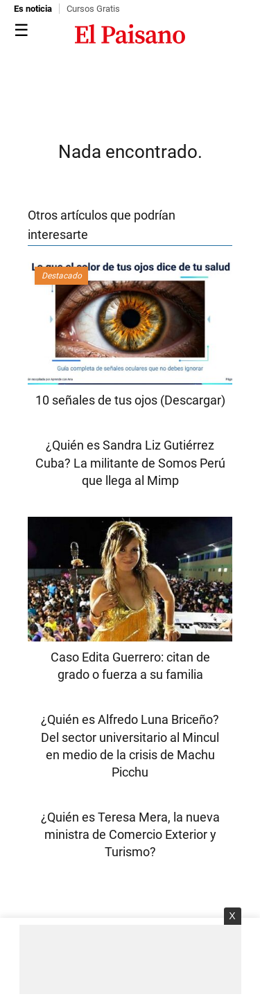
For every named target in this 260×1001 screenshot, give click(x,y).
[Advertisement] (130, 959)
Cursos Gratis (93, 8)
